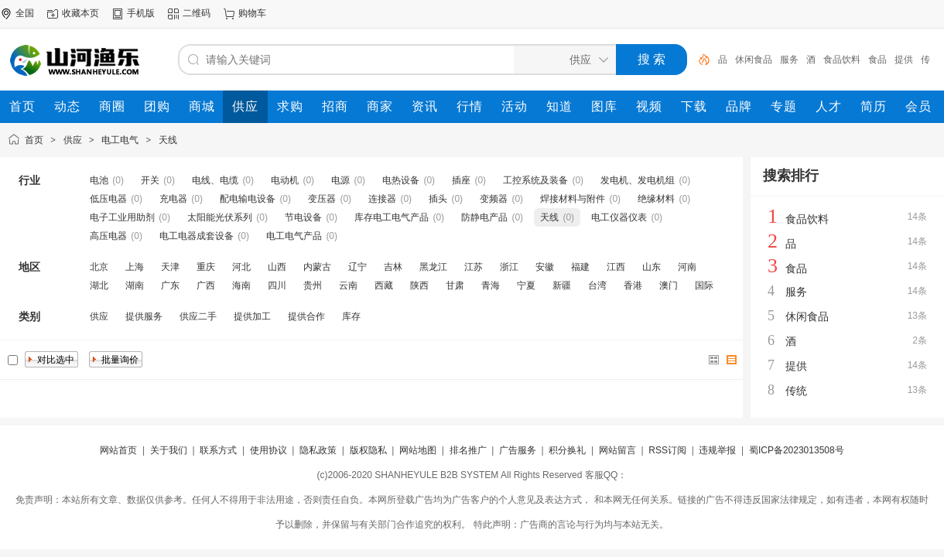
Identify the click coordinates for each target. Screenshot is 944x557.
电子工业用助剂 (122, 217)
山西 (277, 266)
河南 (687, 266)
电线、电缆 (215, 180)
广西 (206, 285)
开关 (150, 180)
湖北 (99, 285)
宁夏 (526, 285)
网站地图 (417, 450)
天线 (168, 140)
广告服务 (517, 450)
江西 (616, 266)
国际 (704, 285)
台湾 (597, 285)
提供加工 (252, 316)
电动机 (285, 180)
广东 (170, 285)
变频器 (494, 198)
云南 (348, 285)
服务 (789, 59)
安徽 (544, 266)
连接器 (382, 198)
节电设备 (303, 217)
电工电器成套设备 (196, 236)
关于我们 (168, 450)
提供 (903, 59)
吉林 (393, 266)
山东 (651, 266)
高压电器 (108, 236)
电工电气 (120, 140)
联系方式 (218, 450)
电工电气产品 (294, 236)
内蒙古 (317, 266)
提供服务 (143, 316)
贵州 (312, 285)
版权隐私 (368, 450)
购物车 (252, 13)
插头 (438, 198)
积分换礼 (567, 450)
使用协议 (268, 450)
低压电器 (108, 198)
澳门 (668, 285)
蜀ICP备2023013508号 (796, 450)
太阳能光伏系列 (219, 217)
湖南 (134, 285)
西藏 (384, 285)
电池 (99, 180)
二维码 (196, 13)
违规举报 (717, 450)
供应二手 (198, 316)
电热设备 (400, 180)
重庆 (206, 266)
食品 (877, 59)
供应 (72, 140)
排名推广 (468, 450)
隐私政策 (318, 450)
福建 (580, 266)
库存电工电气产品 (391, 217)
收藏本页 (80, 13)
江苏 (473, 266)
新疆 (561, 285)
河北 (241, 266)
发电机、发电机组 (637, 180)
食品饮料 (841, 59)
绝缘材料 (656, 198)
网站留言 (617, 450)
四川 (277, 285)
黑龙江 (433, 266)
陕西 (419, 285)
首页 (34, 140)
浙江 (509, 266)
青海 (490, 285)
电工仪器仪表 (619, 217)
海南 (241, 285)
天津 (170, 266)
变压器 (322, 198)
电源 (340, 180)
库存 (351, 316)
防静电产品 (484, 217)
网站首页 (118, 450)
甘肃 (455, 285)
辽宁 (357, 266)
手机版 (141, 13)
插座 (461, 180)
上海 (134, 266)
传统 (796, 390)
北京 (99, 266)
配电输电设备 (247, 198)
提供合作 (306, 316)
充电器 (173, 198)
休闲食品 (753, 59)
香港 (633, 285)
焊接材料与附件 (572, 198)
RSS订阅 (667, 450)
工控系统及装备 (535, 180)
